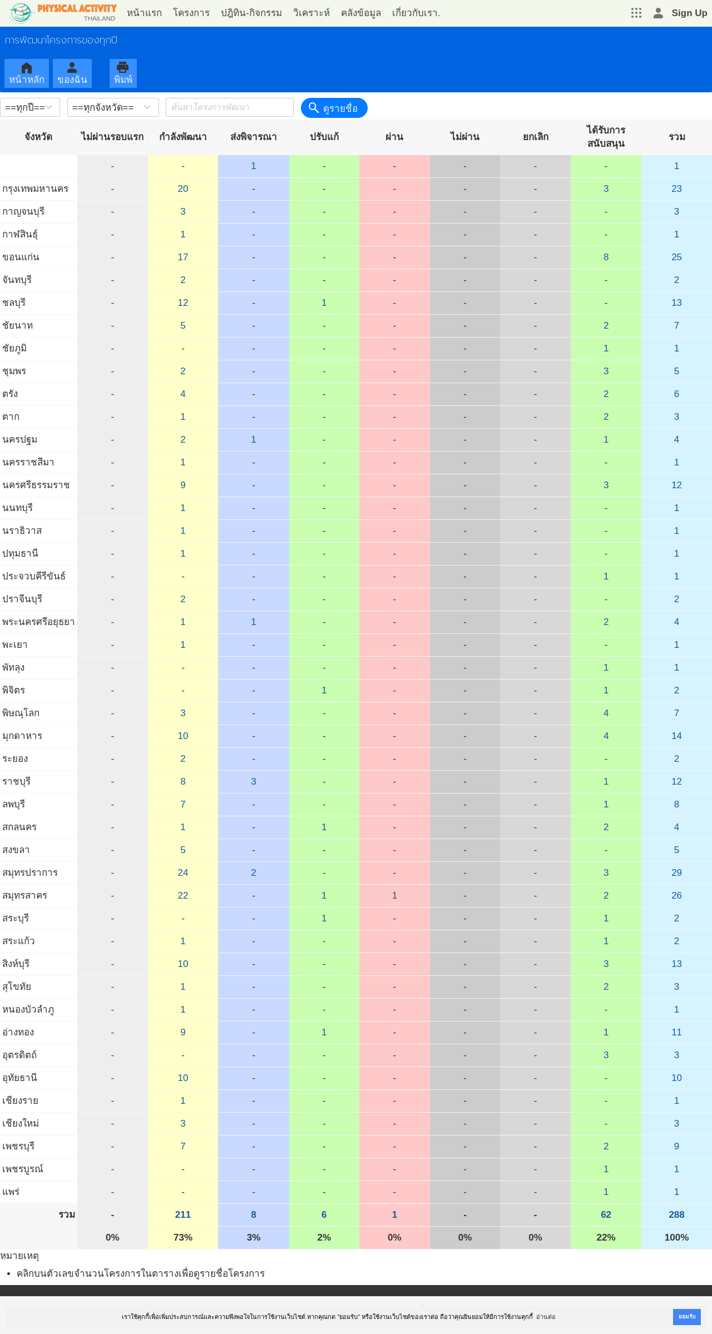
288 (676, 1214)
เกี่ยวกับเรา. (416, 13)
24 (183, 872)
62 (606, 1214)
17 (183, 257)
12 (183, 302)
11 (676, 1032)
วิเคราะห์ (311, 13)
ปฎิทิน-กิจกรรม (251, 13)
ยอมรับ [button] (687, 1316)
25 (676, 257)
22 (183, 895)
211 (183, 1214)
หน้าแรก (144, 13)
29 (676, 872)
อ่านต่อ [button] (546, 1316)
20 (183, 189)
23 (676, 189)
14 (676, 736)
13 (676, 302)
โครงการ (191, 13)
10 (183, 736)
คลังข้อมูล (361, 13)
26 (676, 895)
